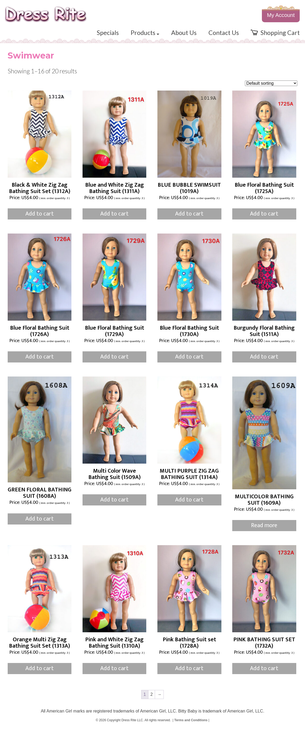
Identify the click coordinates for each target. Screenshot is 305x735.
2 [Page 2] (152, 700)
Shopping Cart (274, 36)
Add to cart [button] (39, 220)
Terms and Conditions (191, 726)
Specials (98, 36)
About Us (177, 36)
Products (137, 36)
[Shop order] (271, 89)
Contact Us (219, 36)
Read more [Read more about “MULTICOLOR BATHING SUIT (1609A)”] (264, 531)
